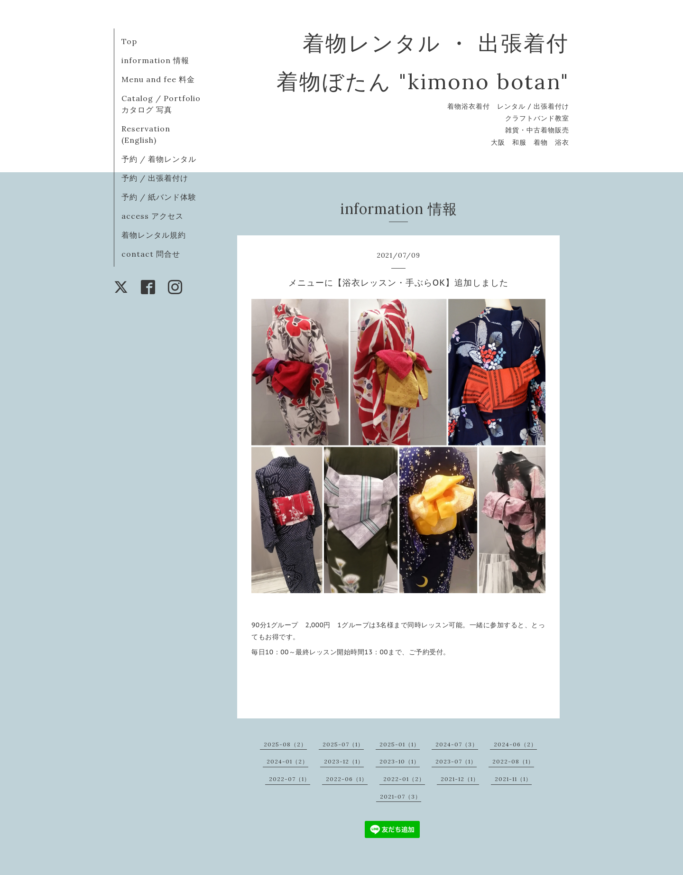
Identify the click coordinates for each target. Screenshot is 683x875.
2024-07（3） (456, 744)
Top (129, 41)
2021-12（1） (460, 778)
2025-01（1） (399, 744)
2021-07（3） (400, 796)
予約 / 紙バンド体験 (158, 197)
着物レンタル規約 (153, 235)
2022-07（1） (289, 778)
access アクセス (152, 216)
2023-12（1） (344, 761)
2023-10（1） (399, 761)
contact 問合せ (150, 254)
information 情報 (155, 60)
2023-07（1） (456, 761)
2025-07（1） (343, 744)
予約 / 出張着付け (154, 178)
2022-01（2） (404, 778)
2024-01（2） (287, 761)
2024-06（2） (515, 744)
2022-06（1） (347, 778)
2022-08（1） (513, 761)
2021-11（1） (513, 778)
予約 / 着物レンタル (158, 159)
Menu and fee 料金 (158, 79)
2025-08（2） (285, 744)
